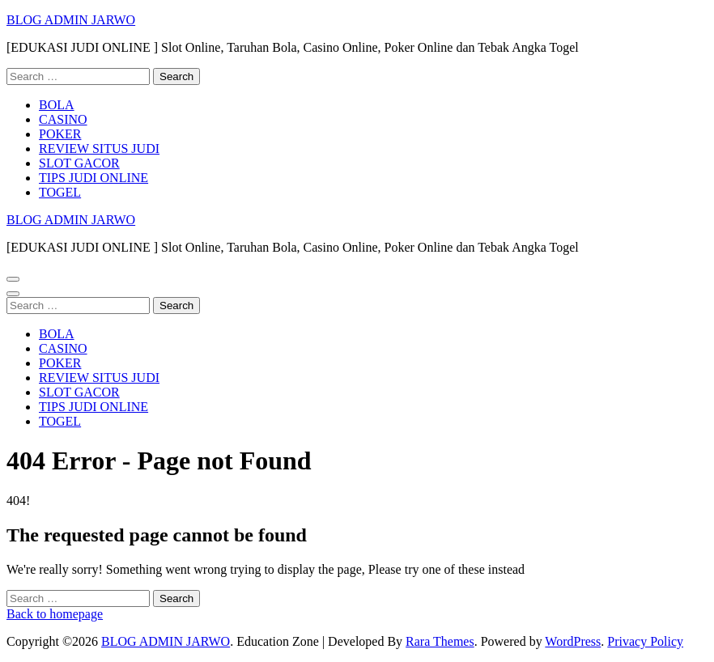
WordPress (573, 641)
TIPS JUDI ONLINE (93, 178)
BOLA (56, 105)
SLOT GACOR (79, 163)
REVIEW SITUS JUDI (99, 148)
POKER (60, 134)
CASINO (63, 119)
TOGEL (60, 192)
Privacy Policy (645, 641)
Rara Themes (440, 641)
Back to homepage (54, 614)
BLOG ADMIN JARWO (70, 20)
